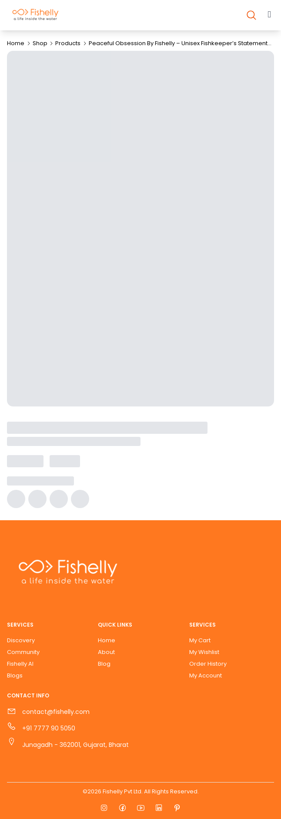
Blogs (15, 675)
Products (67, 43)
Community (23, 652)
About (106, 652)
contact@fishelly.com (56, 711)
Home (15, 43)
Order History (208, 664)
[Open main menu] (269, 15)
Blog (104, 664)
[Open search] (251, 15)
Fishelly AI (20, 664)
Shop (40, 43)
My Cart (200, 640)
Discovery (21, 640)
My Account (205, 675)
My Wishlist (204, 652)
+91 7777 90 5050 (48, 728)
